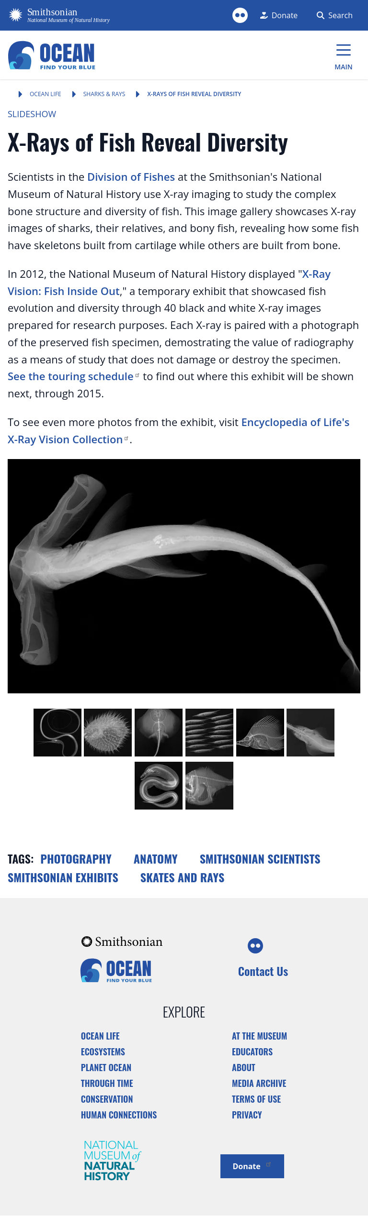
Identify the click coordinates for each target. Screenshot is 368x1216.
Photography (76, 858)
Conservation (107, 1099)
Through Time (107, 1083)
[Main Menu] (343, 55)
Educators (252, 1051)
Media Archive (259, 1083)
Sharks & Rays (104, 94)
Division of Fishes (131, 176)
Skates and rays (182, 877)
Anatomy (156, 858)
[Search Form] (332, 15)
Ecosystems (103, 1051)
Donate (252, 1166)
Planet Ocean (106, 1067)
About (243, 1067)
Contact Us (263, 970)
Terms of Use (256, 1099)
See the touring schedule (74, 376)
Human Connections (119, 1114)
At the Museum (259, 1036)
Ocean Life (45, 94)
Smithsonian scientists (260, 858)
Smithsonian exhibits (63, 877)
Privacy (247, 1114)
